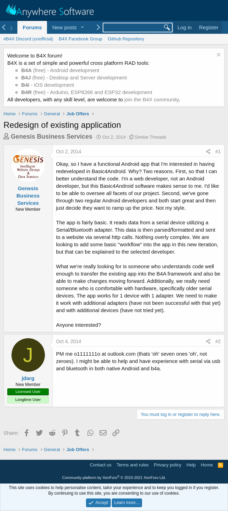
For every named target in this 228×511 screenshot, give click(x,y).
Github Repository (126, 38)
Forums (32, 27)
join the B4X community (151, 99)
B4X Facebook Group (80, 38)
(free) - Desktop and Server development (74, 77)
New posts (64, 27)
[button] (82, 27)
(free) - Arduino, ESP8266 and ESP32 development (86, 92)
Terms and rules (133, 464)
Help (191, 464)
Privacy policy (167, 464)
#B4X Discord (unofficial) (28, 38)
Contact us (100, 464)
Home (207, 464)
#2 (218, 341)
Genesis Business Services (51, 136)
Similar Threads (150, 137)
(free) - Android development (60, 70)
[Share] (208, 151)
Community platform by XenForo (114, 477)
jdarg (28, 378)
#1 (218, 151)
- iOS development (47, 85)
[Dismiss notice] (218, 55)
